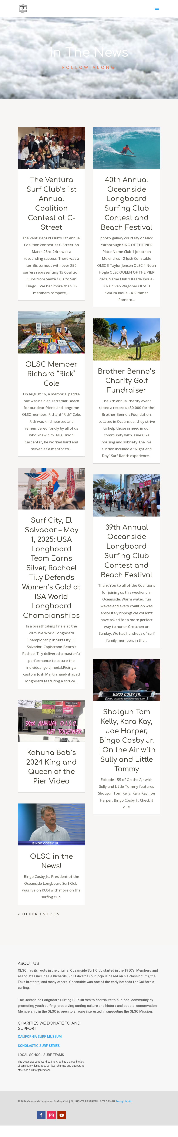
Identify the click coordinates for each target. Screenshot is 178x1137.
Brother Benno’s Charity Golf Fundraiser (126, 381)
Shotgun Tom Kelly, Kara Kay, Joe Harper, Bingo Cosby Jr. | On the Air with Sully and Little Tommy (127, 740)
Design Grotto (124, 1112)
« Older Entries (39, 914)
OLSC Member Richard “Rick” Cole (51, 374)
